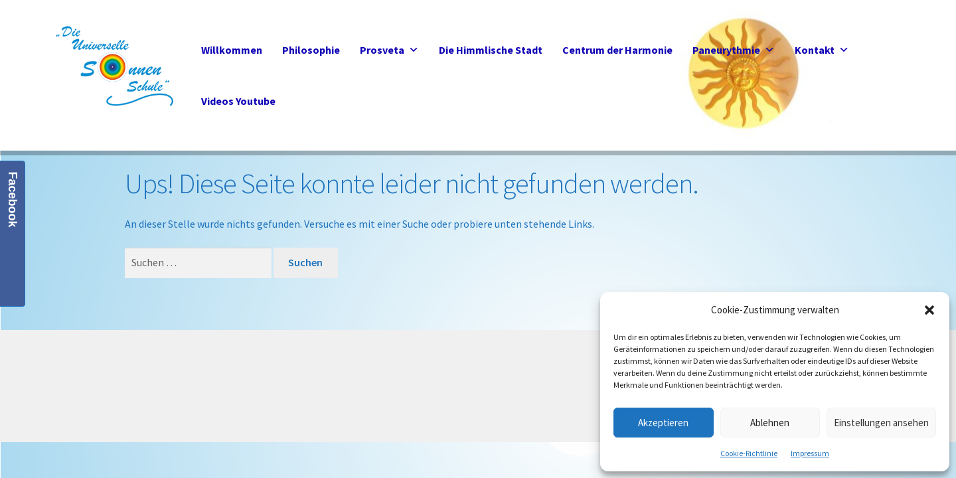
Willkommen (231, 49)
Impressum (810, 453)
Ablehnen (769, 422)
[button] (929, 310)
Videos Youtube (238, 101)
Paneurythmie (733, 49)
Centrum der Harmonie (617, 49)
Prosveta (389, 49)
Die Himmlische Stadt (490, 49)
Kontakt (822, 49)
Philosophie (311, 49)
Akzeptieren (663, 422)
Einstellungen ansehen (881, 422)
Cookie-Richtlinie (748, 453)
